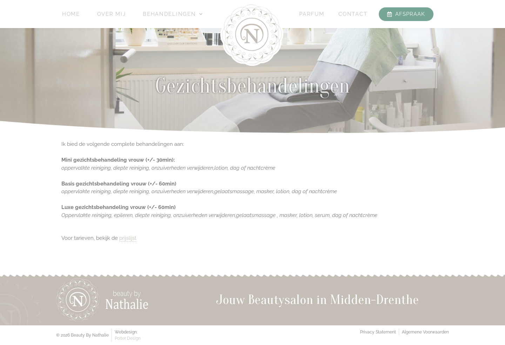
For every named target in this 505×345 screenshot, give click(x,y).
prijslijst (127, 238)
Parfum (311, 14)
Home (71, 14)
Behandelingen (173, 14)
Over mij (111, 14)
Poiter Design (128, 338)
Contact (352, 14)
